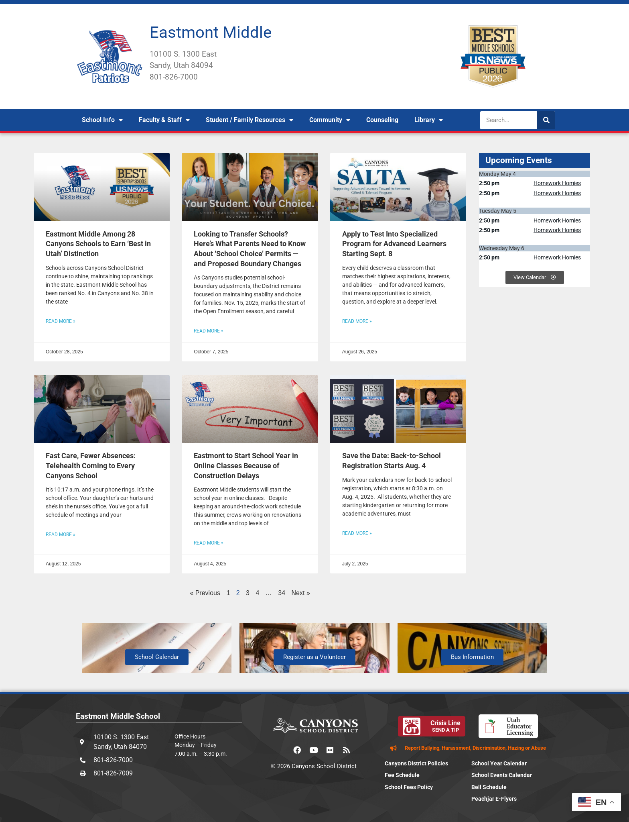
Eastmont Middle (211, 32)
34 (281, 592)
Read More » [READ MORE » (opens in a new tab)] (208, 331)
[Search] (546, 120)
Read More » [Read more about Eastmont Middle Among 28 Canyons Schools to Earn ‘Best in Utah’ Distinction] (60, 321)
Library (428, 120)
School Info (102, 120)
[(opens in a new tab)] (250, 187)
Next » (301, 592)
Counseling (382, 120)
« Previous (205, 592)
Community (329, 120)
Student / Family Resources (249, 120)
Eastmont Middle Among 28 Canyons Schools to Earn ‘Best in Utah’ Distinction (98, 244)
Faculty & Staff (164, 120)
